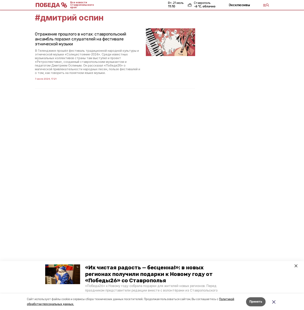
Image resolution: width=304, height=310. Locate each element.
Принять (255, 301)
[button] (62, 274)
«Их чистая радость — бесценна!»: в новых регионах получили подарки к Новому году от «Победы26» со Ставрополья (149, 274)
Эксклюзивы (239, 5)
